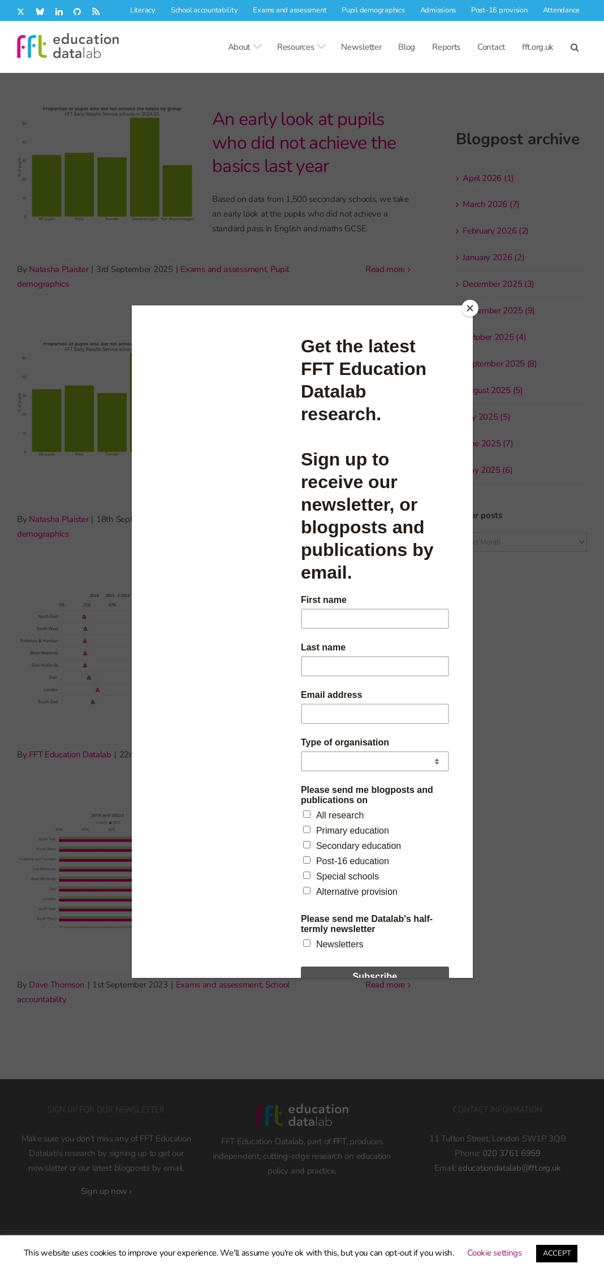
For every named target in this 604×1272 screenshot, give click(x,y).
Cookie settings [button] (494, 1252)
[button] (574, 46)
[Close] (469, 308)
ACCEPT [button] (557, 1253)
